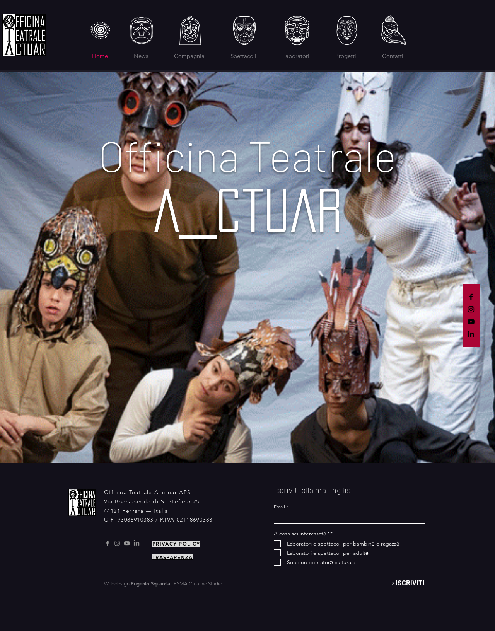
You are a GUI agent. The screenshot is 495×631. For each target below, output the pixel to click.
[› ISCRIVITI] (405, 583)
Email (279, 507)
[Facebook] (471, 297)
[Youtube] (126, 543)
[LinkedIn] (471, 334)
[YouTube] (471, 321)
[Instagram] (471, 309)
